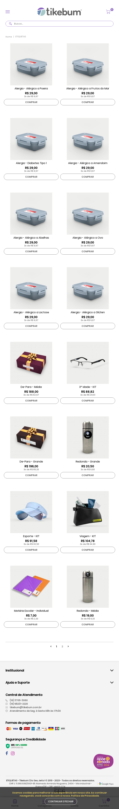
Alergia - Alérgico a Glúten (88, 312)
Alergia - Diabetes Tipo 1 (31, 163)
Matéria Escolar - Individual (31, 611)
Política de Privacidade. (85, 795)
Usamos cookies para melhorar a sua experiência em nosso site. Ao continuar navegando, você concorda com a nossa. (59, 794)
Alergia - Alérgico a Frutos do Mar (87, 88)
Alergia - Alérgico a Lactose (31, 312)
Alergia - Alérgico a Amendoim (87, 163)
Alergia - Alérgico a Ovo (88, 237)
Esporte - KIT (31, 536)
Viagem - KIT (88, 536)
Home (9, 36)
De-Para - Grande (31, 461)
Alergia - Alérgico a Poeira (31, 88)
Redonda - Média (88, 611)
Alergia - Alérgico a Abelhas (31, 237)
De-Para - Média (31, 387)
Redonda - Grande (88, 461)
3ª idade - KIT (87, 387)
